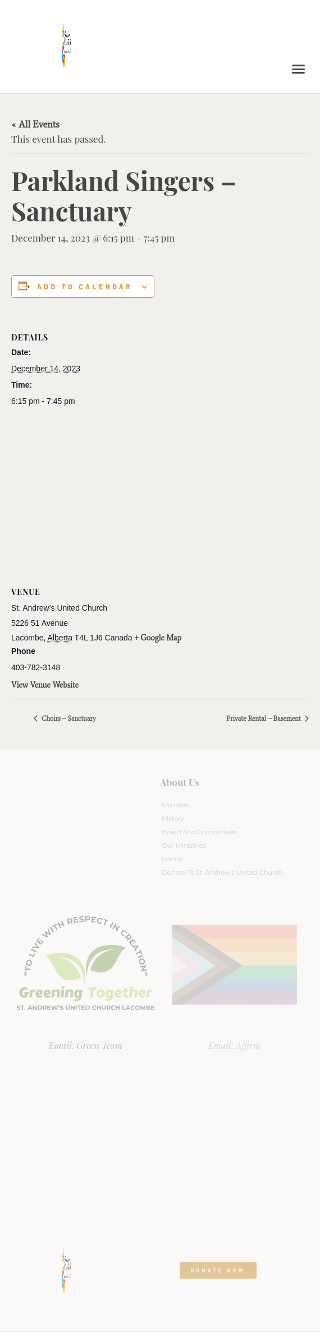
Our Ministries (183, 845)
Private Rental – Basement (264, 718)
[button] (298, 69)
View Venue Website (45, 685)
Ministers (176, 805)
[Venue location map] (160, 497)
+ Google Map (158, 638)
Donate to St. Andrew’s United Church (222, 872)
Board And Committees (199, 832)
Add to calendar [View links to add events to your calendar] (84, 286)
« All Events (35, 124)
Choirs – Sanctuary (68, 718)
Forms (172, 858)
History (173, 818)
